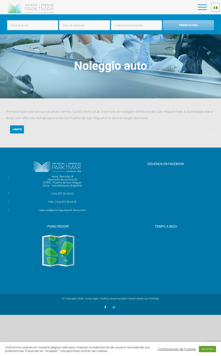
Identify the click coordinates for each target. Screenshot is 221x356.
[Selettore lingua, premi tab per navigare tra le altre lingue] (216, 7)
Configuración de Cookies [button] (177, 349)
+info (17, 129)
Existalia (154, 298)
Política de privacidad (113, 298)
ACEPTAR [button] (207, 349)
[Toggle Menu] (202, 7)
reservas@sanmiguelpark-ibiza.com (62, 210)
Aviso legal (91, 298)
